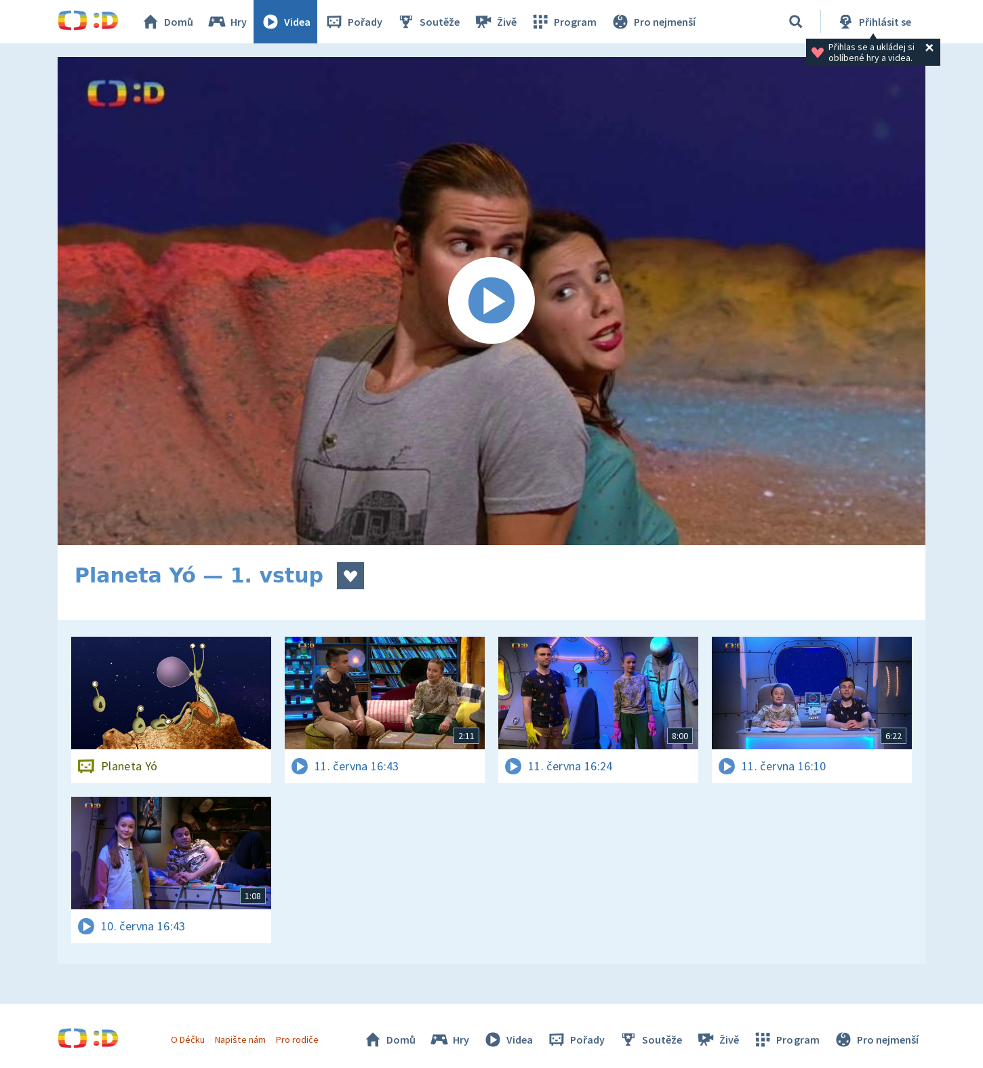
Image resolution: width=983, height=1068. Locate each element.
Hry (227, 22)
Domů (166, 22)
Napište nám (240, 1039)
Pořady (353, 22)
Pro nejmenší (653, 22)
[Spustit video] (491, 301)
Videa (285, 22)
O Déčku (188, 1039)
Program (563, 22)
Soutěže (428, 22)
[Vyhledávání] (795, 21)
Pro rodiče (297, 1039)
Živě (495, 22)
